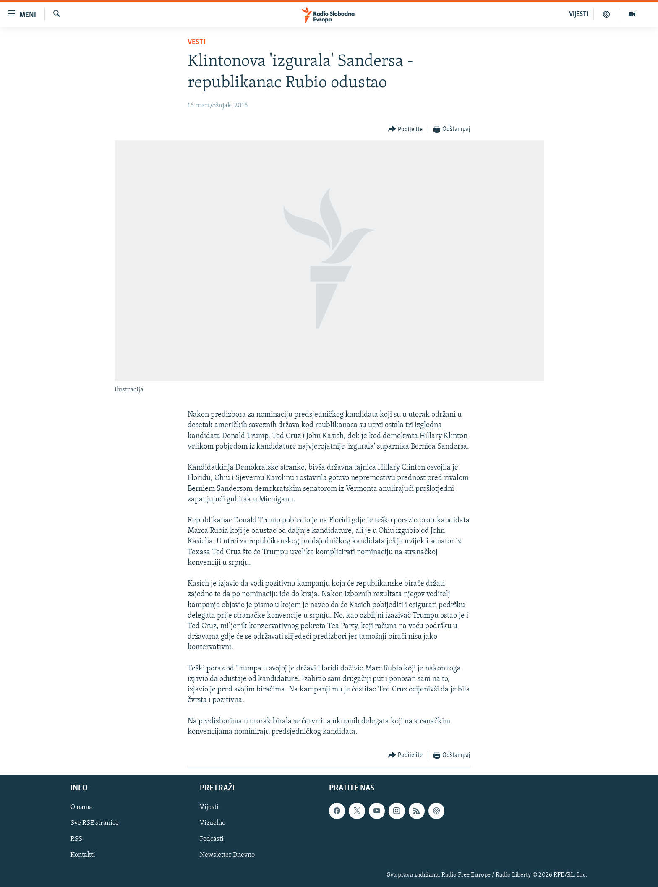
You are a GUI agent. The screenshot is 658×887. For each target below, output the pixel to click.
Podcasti (212, 839)
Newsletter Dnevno (227, 855)
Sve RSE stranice (94, 823)
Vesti (197, 42)
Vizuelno (212, 823)
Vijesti (209, 807)
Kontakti (82, 855)
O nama (81, 807)
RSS (76, 839)
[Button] (405, 129)
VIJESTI (578, 14)
